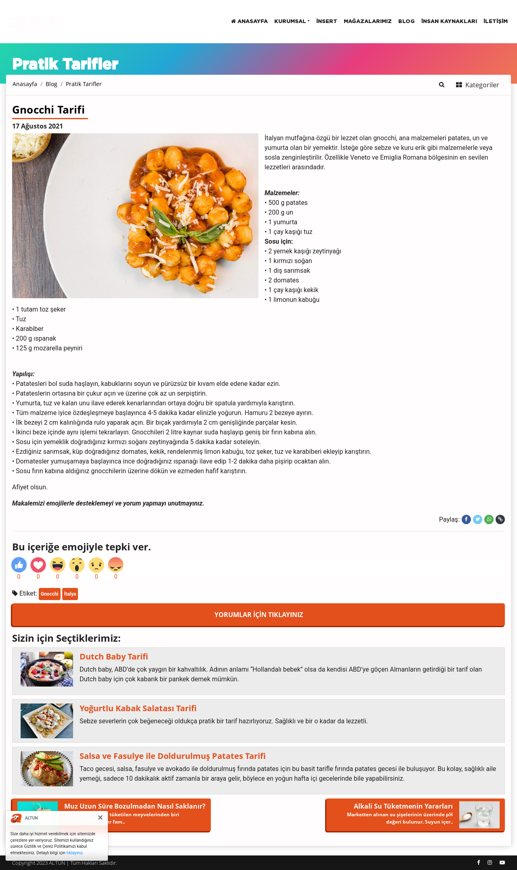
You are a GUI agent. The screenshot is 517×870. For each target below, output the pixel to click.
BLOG (406, 21)
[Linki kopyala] (500, 519)
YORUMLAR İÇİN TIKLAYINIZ (258, 614)
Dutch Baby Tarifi (114, 656)
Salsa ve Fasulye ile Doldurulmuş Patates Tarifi (173, 756)
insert (326, 21)
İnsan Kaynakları (449, 21)
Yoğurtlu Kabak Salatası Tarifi (138, 708)
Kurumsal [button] (290, 21)
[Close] (100, 817)
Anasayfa (249, 21)
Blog (51, 84)
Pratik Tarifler (84, 84)
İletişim (495, 21)
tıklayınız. (75, 852)
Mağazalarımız (368, 21)
